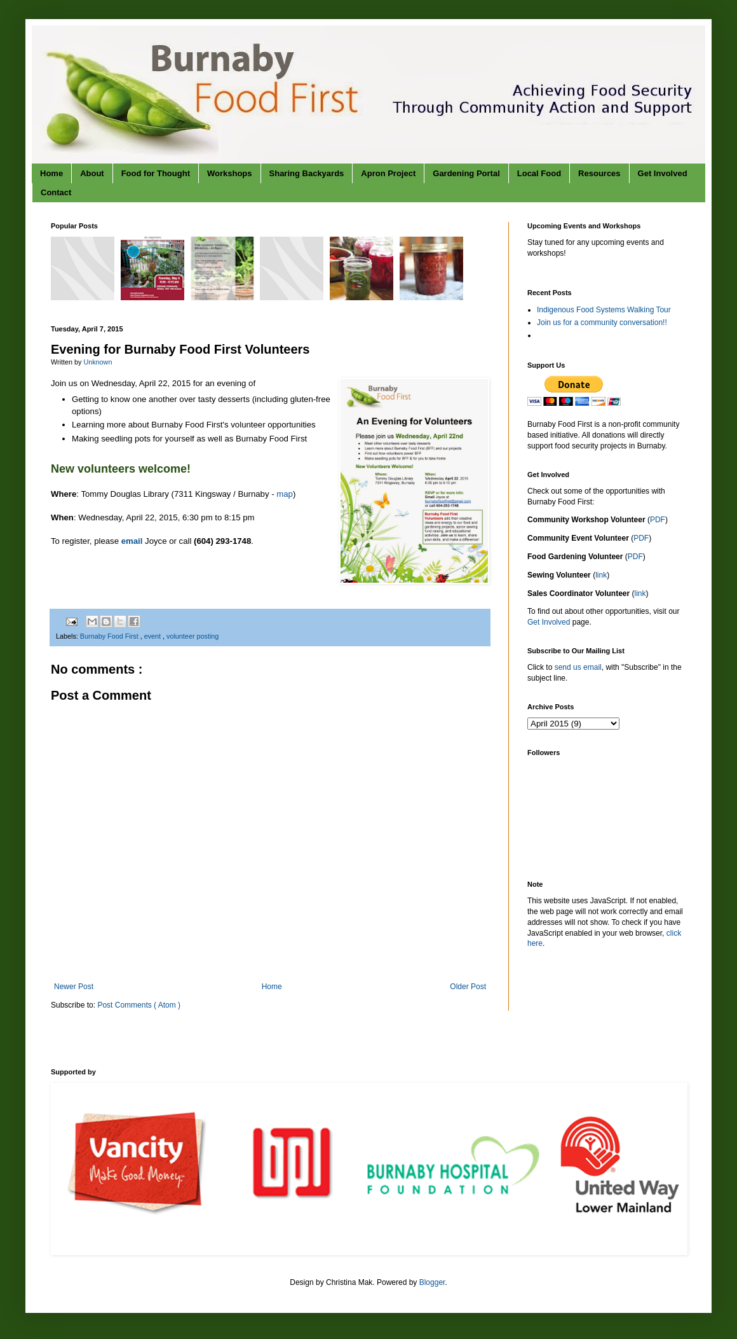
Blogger (432, 1282)
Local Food (539, 173)
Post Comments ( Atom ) (138, 1005)
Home (51, 173)
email (132, 541)
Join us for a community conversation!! (602, 322)
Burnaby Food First (110, 636)
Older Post (468, 986)
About (92, 173)
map (284, 494)
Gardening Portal (466, 173)
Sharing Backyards (306, 173)
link (601, 575)
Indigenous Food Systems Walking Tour (604, 309)
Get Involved (662, 173)
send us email (578, 667)
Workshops (229, 173)
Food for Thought (155, 173)
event (153, 636)
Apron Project (388, 173)
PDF (657, 519)
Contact (56, 192)
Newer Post (73, 986)
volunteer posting (192, 636)
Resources (599, 173)
